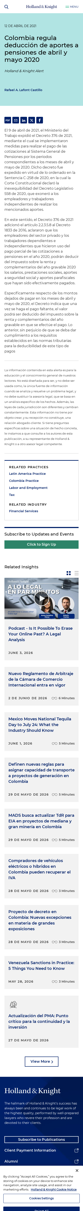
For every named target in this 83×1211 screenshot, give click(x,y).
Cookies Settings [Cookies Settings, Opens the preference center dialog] (41, 1203)
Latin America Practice (27, 474)
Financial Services (23, 511)
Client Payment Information (30, 1150)
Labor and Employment (28, 488)
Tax (12, 495)
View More (40, 1061)
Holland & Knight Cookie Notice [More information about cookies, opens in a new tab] (54, 1194)
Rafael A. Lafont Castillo (23, 90)
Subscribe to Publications (41, 1140)
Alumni (11, 1161)
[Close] (77, 1176)
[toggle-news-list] (77, 573)
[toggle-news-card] (69, 573)
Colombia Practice (24, 481)
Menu (74, 6)
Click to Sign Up (41, 544)
